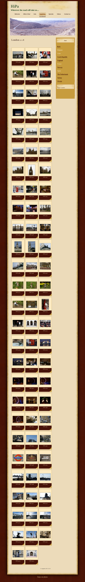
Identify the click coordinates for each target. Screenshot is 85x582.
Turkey (59, 78)
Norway (59, 67)
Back (58, 46)
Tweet (65, 40)
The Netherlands (62, 74)
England (60, 60)
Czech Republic (62, 57)
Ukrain (59, 81)
